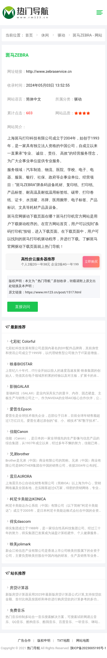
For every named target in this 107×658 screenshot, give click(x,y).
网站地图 (82, 640)
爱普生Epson (19, 409)
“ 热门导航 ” (44, 281)
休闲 (45, 35)
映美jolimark (18, 544)
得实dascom (18, 521)
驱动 (61, 35)
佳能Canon (17, 431)
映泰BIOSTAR (19, 364)
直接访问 (22, 306)
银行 (30, 177)
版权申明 (43, 640)
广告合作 (24, 640)
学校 (71, 169)
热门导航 (33, 648)
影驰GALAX (17, 386)
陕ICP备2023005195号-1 (88, 648)
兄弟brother (17, 454)
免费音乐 (15, 610)
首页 (29, 35)
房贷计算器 (17, 587)
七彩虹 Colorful (20, 341)
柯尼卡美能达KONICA (26, 499)
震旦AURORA (19, 476)
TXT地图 (63, 640)
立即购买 (91, 261)
